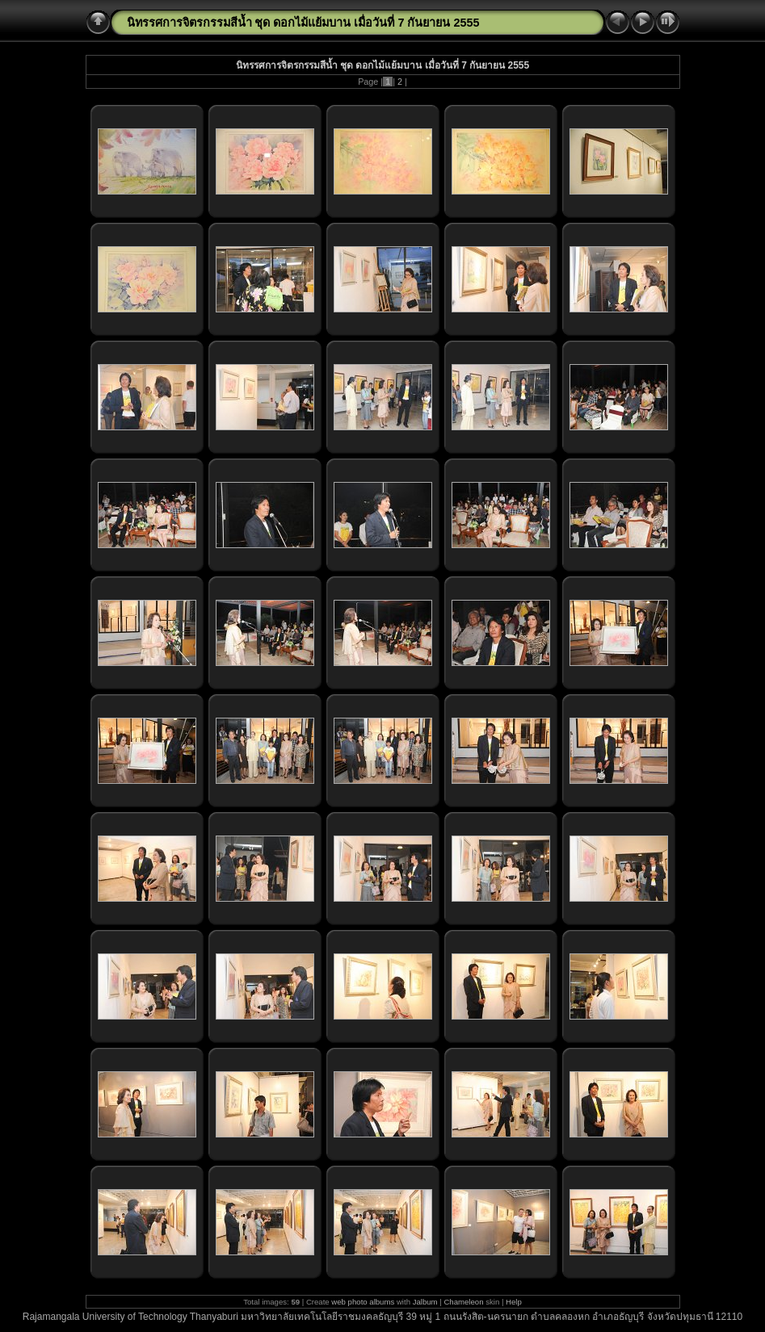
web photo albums (362, 1301)
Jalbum (425, 1301)
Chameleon (463, 1301)
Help (514, 1301)
